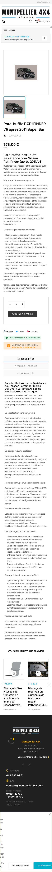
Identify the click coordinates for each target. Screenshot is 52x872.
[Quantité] (16, 304)
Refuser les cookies (20, 865)
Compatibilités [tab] (26, 373)
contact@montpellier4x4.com (32, 756)
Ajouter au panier (22, 313)
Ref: (5, 135)
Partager (9, 331)
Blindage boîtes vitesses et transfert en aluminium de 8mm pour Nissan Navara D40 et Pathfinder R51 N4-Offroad (12, 697)
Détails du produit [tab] (26, 366)
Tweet (21, 331)
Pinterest (33, 331)
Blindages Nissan (9, 709)
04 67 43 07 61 (14, 775)
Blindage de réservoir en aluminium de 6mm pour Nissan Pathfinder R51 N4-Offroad (37, 697)
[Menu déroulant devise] (44, 21)
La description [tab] (26, 359)
